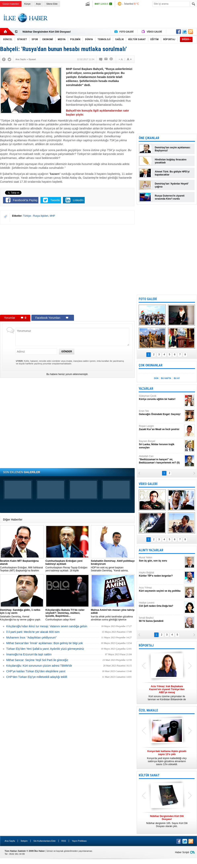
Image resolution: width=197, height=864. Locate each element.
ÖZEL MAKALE (148, 710)
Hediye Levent (161, 604)
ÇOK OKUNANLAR (150, 365)
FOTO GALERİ (148, 299)
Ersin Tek (161, 413)
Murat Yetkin (161, 559)
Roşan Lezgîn (161, 428)
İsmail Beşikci (161, 619)
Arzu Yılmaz (161, 589)
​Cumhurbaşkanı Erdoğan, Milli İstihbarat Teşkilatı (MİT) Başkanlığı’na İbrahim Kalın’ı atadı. (22, 565)
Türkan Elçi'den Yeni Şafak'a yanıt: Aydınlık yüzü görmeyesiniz (45, 648)
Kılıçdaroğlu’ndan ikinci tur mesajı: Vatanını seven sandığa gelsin (46, 626)
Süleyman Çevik (161, 398)
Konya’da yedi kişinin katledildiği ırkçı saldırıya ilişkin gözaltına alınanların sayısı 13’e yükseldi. (166, 758)
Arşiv (38, 4)
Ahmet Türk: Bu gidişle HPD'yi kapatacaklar (172, 173)
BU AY (177, 378)
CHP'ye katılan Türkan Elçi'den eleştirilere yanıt (35, 671)
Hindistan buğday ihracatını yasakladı (170, 161)
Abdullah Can (161, 459)
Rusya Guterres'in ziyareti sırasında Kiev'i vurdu (170, 197)
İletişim (24, 841)
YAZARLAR (146, 388)
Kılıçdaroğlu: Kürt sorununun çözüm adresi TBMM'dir (39, 665)
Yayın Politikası (79, 841)
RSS (63, 841)
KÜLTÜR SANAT (149, 775)
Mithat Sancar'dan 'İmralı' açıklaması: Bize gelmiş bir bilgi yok (44, 643)
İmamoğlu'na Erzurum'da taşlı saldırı (29, 654)
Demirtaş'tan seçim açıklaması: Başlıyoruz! (173, 149)
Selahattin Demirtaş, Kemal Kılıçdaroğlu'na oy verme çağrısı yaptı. (22, 614)
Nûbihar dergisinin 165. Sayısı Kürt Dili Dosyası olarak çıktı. (166, 821)
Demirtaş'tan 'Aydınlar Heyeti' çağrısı (172, 185)
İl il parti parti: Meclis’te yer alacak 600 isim (33, 631)
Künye (27, 4)
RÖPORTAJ (146, 645)
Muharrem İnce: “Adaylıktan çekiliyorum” (31, 637)
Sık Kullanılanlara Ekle (44, 841)
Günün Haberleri (11, 4)
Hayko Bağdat (161, 574)
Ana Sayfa (10, 841)
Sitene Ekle (51, 4)
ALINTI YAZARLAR (151, 550)
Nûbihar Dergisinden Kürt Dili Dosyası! (47, 31)
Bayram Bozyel (161, 444)
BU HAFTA (166, 378)
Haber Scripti (182, 852)
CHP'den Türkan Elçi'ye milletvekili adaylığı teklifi (36, 676)
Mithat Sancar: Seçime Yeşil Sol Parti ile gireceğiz (37, 660)
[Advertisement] (124, 21)
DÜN (156, 378)
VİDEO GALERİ (148, 484)
